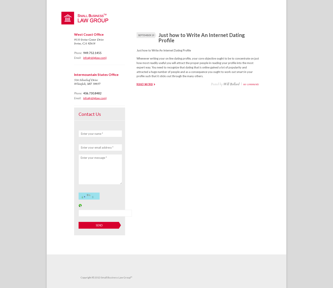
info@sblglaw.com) (95, 58)
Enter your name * (92, 133)
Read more (145, 84)
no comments (251, 84)
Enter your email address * (97, 147)
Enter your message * (94, 157)
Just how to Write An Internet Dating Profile (201, 37)
